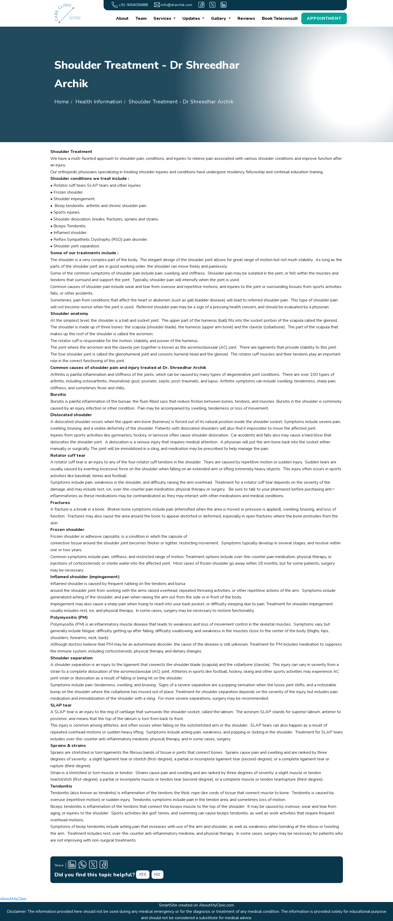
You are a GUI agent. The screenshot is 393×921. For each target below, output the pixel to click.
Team (141, 18)
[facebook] (201, 5)
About (122, 18)
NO (157, 874)
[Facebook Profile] (104, 865)
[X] (212, 5)
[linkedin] (223, 5)
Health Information (98, 101)
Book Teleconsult (280, 18)
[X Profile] (93, 865)
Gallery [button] (219, 18)
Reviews (246, 18)
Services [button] (162, 18)
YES (143, 874)
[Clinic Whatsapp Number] (82, 865)
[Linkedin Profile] (72, 865)
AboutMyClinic (13, 899)
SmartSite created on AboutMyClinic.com (196, 905)
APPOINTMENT (324, 18)
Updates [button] (191, 18)
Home (61, 101)
